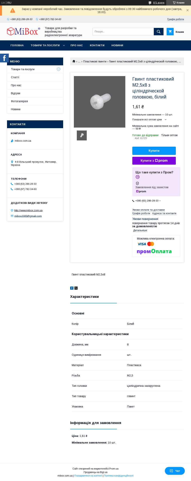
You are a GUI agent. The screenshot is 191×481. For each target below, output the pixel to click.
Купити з (154, 160)
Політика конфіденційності (119, 475)
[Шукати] (159, 31)
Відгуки (15, 93)
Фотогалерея (19, 101)
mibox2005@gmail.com (28, 215)
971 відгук (158, 2)
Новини (117, 45)
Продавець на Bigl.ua (95, 472)
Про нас (77, 45)
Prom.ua (113, 468)
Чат (175, 471)
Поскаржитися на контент (88, 475)
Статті (15, 77)
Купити (154, 150)
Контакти (97, 45)
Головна (17, 45)
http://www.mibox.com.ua (28, 210)
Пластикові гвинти (94, 61)
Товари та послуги (45, 45)
